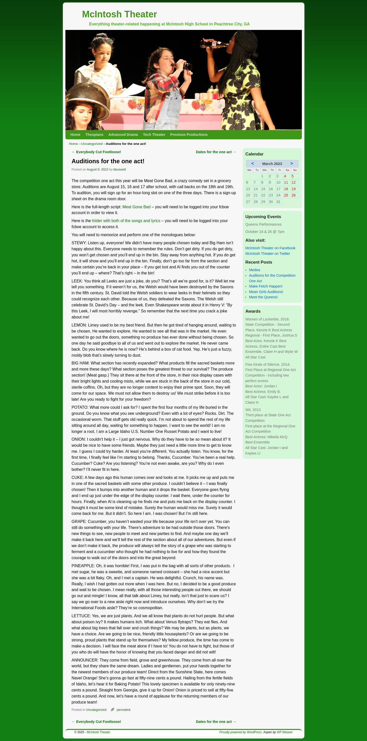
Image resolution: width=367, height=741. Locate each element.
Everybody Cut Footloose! (96, 152)
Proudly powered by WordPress (240, 732)
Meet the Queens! (263, 297)
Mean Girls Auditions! (266, 292)
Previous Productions (189, 135)
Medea (254, 270)
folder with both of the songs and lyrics (126, 221)
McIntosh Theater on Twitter (268, 254)
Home (75, 135)
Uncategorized (92, 144)
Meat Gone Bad (137, 207)
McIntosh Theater (119, 14)
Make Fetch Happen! (266, 286)
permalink (124, 710)
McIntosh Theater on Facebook (271, 248)
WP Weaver (285, 732)
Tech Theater (154, 135)
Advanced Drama (123, 135)
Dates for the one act (216, 152)
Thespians (94, 135)
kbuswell (119, 169)
